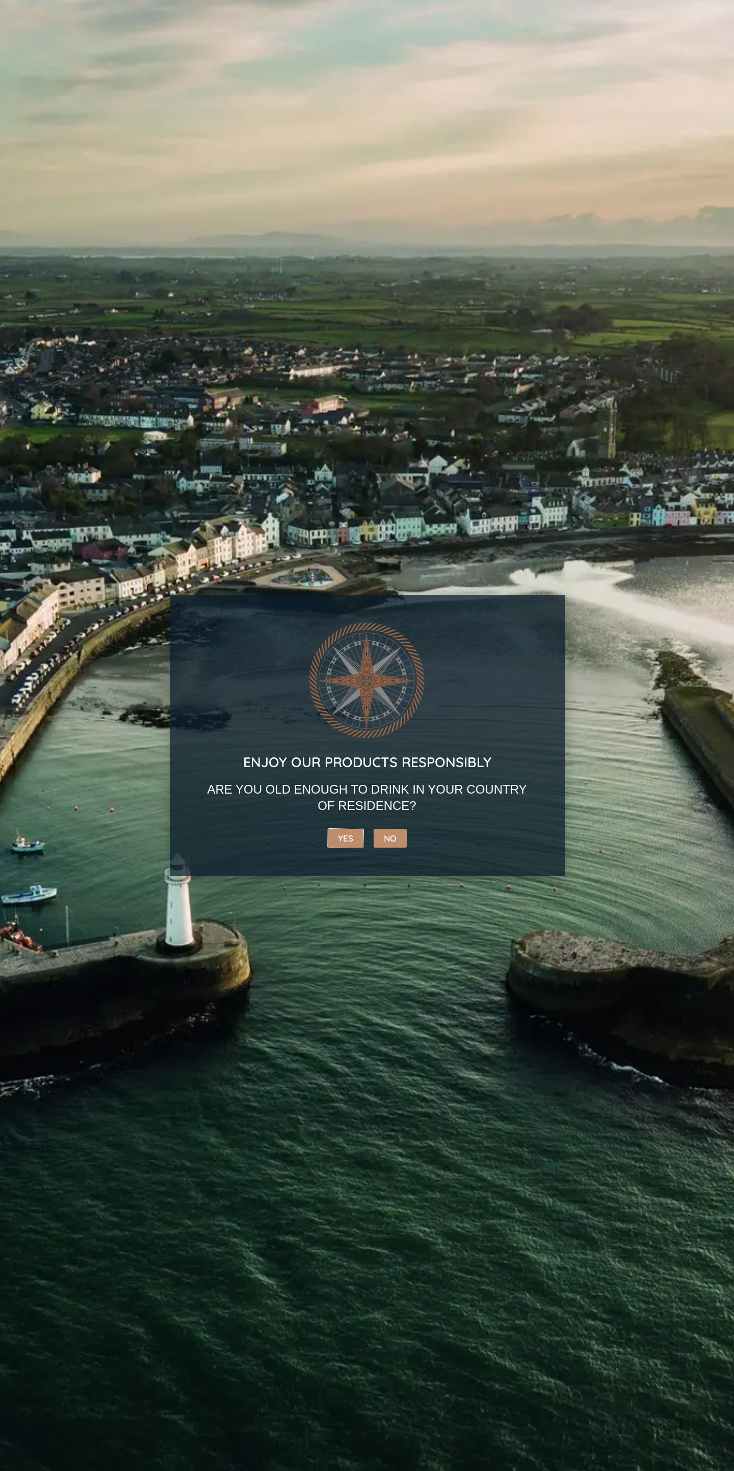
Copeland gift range (541, 136)
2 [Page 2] (141, 1029)
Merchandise (656, 136)
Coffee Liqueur (417, 136)
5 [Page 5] (215, 1029)
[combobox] (154, 24)
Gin (229, 136)
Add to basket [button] (135, 418)
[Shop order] (367, 198)
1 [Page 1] (117, 1029)
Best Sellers (88, 136)
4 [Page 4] (191, 1029)
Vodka (332, 136)
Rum (276, 136)
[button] (117, 451)
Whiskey (170, 136)
